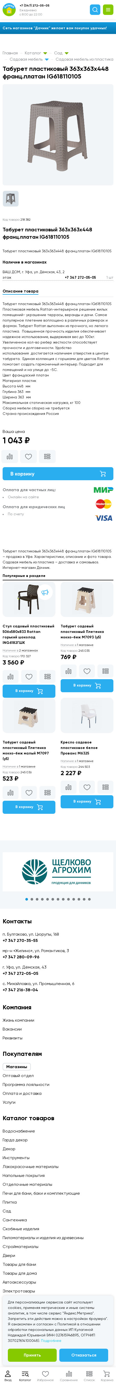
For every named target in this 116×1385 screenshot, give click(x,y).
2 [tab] (32, 899)
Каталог (36, 52)
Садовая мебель (29, 59)
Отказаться (83, 1355)
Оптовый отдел (18, 1075)
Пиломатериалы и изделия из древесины (43, 1237)
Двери (9, 1255)
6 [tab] (52, 899)
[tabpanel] (58, 871)
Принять (32, 1355)
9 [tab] (68, 899)
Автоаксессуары (19, 1282)
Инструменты (16, 1157)
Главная (10, 52)
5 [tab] (47, 899)
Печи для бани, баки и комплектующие (41, 1193)
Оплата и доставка (22, 1093)
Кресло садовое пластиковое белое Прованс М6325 (79, 748)
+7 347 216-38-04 (20, 989)
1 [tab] (26, 899)
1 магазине (77, 645)
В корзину (58, 474)
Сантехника (15, 1219)
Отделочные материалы (27, 1184)
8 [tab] (63, 899)
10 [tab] (73, 899)
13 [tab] (89, 899)
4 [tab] (42, 899)
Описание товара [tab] (20, 291)
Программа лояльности (26, 1084)
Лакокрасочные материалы (31, 1166)
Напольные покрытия (24, 1175)
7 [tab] (58, 899)
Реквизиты (12, 1037)
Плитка (10, 1202)
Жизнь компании (18, 1020)
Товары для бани (19, 1264)
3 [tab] (37, 899)
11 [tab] (79, 899)
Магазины (16, 1066)
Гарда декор (15, 1139)
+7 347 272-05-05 (80, 277)
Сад (61, 52)
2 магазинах (20, 650)
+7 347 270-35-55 (20, 940)
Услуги (9, 1102)
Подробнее (51, 1340)
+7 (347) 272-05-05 (34, 5)
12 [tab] (84, 899)
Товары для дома (20, 1273)
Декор (9, 1148)
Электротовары (19, 1291)
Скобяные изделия (21, 1228)
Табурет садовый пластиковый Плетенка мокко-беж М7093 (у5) (82, 631)
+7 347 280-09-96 (21, 956)
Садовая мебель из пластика (84, 59)
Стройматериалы (20, 1246)
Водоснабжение (19, 1131)
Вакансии (12, 1029)
